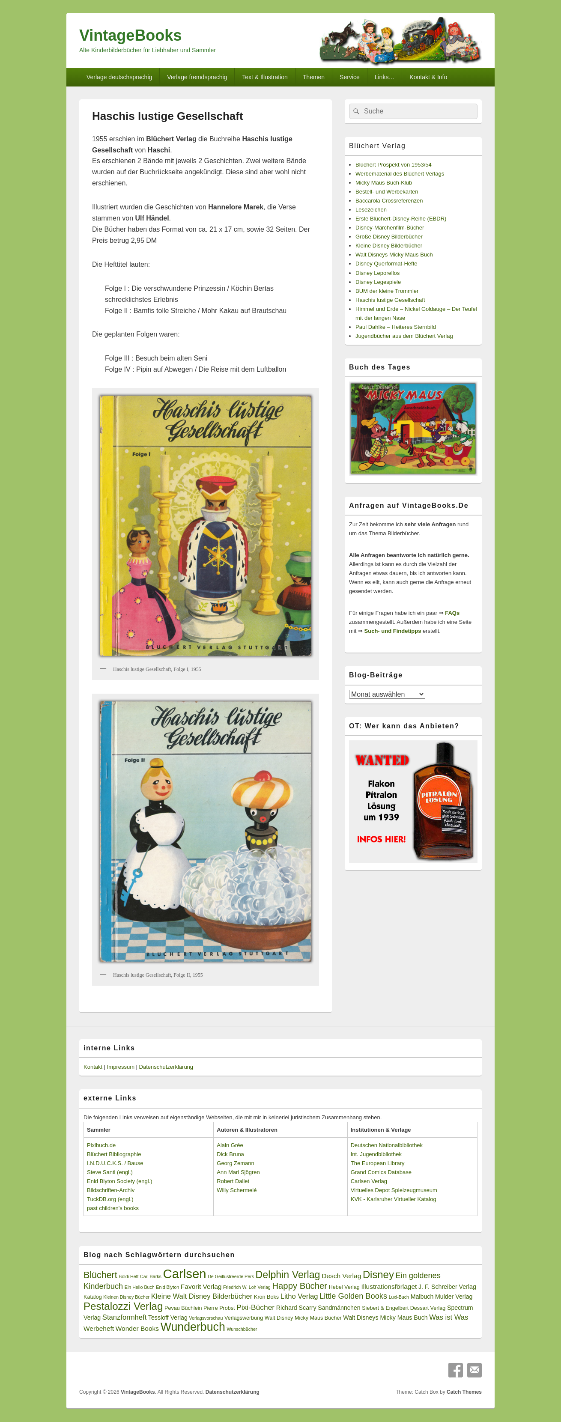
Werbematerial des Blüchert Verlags (399, 173)
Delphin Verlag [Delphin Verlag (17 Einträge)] (288, 1274)
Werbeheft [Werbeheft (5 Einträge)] (99, 1328)
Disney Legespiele (378, 282)
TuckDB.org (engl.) (110, 1199)
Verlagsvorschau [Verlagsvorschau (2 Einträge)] (206, 1318)
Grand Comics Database (381, 1172)
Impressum (120, 1067)
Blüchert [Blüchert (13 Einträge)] (100, 1275)
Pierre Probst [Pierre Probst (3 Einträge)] (219, 1308)
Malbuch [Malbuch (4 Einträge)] (422, 1296)
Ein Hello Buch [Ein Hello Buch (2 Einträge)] (140, 1287)
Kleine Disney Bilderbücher (388, 245)
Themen (314, 77)
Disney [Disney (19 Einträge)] (378, 1274)
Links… (385, 77)
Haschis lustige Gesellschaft (390, 300)
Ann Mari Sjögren (238, 1172)
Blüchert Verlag (377, 145)
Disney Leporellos (377, 273)
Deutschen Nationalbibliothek (387, 1145)
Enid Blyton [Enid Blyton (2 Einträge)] (167, 1287)
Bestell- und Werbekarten (386, 191)
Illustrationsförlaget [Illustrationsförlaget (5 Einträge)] (389, 1286)
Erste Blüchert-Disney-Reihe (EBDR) (400, 218)
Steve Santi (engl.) (110, 1172)
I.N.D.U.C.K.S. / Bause (115, 1163)
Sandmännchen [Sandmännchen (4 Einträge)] (339, 1307)
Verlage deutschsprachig (119, 77)
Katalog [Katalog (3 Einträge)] (93, 1297)
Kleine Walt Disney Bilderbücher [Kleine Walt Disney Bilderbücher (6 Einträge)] (202, 1296)
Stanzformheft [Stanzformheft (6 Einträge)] (124, 1317)
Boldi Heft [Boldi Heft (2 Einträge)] (128, 1276)
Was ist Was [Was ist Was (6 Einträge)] (448, 1317)
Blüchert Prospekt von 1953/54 (393, 164)
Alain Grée (230, 1145)
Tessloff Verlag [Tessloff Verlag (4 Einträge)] (168, 1317)
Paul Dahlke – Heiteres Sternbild (395, 327)
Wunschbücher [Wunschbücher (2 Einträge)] (242, 1329)
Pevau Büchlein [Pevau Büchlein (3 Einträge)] (183, 1308)
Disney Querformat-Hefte (386, 263)
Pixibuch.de (101, 1145)
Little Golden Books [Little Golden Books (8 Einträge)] (353, 1296)
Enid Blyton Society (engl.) (119, 1181)
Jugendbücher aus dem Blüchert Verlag (404, 336)
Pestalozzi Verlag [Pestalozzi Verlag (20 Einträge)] (123, 1306)
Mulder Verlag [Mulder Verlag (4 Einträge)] (454, 1296)
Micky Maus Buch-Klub (383, 182)
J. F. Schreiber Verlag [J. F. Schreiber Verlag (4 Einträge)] (447, 1286)
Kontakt (93, 1067)
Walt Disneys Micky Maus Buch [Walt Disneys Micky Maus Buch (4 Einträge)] (385, 1317)
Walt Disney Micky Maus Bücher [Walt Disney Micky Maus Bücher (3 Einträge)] (303, 1318)
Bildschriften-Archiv (110, 1190)
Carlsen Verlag (369, 1181)
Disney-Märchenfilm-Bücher (389, 227)
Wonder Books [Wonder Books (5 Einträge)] (137, 1328)
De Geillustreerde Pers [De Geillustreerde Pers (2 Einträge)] (231, 1276)
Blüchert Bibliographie (114, 1154)
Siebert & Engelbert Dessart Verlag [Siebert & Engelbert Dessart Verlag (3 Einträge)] (403, 1308)
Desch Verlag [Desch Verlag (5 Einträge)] (341, 1275)
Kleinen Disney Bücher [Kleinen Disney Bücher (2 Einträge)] (126, 1297)
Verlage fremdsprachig (197, 77)
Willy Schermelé (237, 1190)
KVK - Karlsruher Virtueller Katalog (393, 1199)
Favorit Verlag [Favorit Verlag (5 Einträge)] (201, 1286)
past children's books (113, 1208)
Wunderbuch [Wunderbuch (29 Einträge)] (193, 1327)
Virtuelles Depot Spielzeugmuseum (394, 1190)
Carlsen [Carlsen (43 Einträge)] (184, 1274)
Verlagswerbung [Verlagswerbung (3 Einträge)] (243, 1318)
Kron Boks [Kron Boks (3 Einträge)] (266, 1297)
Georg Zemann (235, 1163)
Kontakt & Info (428, 77)
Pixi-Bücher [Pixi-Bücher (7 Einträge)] (255, 1307)
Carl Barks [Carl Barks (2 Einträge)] (150, 1276)
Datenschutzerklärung (166, 1067)
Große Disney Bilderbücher (389, 236)
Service (350, 77)
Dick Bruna (230, 1154)
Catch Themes (464, 1392)
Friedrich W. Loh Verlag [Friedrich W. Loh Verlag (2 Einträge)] (247, 1287)
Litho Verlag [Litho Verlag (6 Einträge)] (299, 1296)
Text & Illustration (265, 77)
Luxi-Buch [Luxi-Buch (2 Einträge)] (399, 1297)
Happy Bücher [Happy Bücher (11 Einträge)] (299, 1286)
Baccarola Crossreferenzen (389, 200)
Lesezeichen (371, 209)
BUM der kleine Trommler (386, 291)
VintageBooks (130, 35)
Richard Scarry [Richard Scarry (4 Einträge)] (296, 1307)
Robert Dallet (233, 1181)
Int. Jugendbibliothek (376, 1154)
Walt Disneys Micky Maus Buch (394, 254)
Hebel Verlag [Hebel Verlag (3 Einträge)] (344, 1287)
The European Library (378, 1163)
